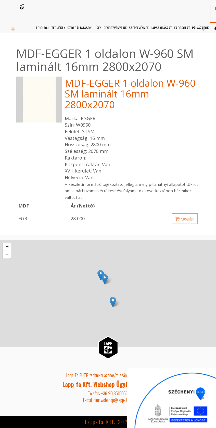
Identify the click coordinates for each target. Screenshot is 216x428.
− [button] (7, 255)
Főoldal (42, 27)
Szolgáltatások (79, 27)
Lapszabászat (161, 27)
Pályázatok (200, 27)
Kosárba (184, 218)
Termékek (58, 27)
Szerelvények (138, 27)
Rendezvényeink (114, 27)
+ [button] (7, 247)
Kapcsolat (182, 27)
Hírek (97, 27)
